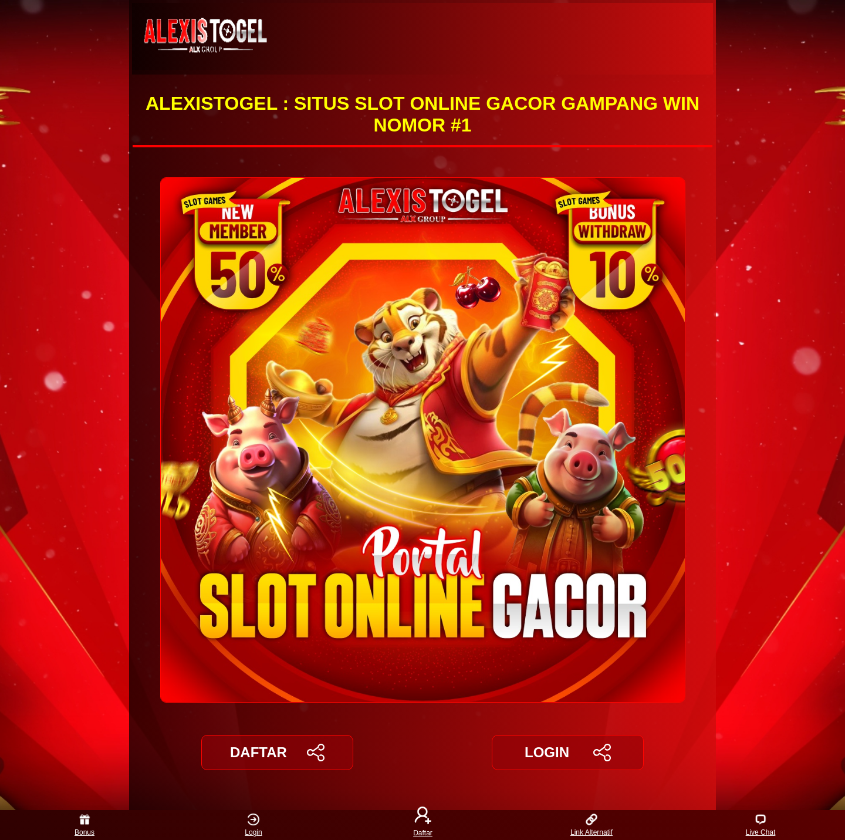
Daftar (422, 825)
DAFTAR (277, 752)
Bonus (84, 825)
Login (253, 825)
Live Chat (761, 825)
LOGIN (568, 752)
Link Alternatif (591, 825)
